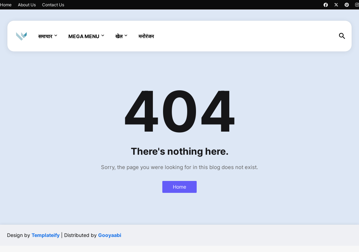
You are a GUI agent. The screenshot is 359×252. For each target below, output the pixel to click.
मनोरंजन (146, 36)
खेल (118, 36)
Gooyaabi (109, 235)
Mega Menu (83, 36)
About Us (27, 4)
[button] (342, 36)
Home (6, 4)
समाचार (45, 36)
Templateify (46, 235)
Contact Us (53, 4)
